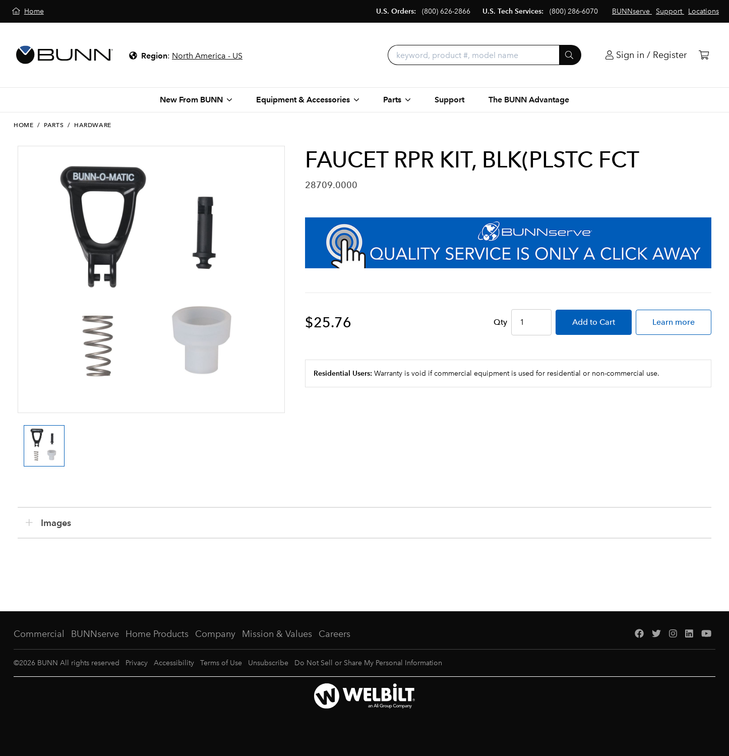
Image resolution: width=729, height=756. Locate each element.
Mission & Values (277, 633)
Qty (500, 322)
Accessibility (174, 663)
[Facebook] (639, 634)
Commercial (39, 633)
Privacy (137, 663)
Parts (54, 125)
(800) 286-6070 (574, 11)
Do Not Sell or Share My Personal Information (368, 663)
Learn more (673, 322)
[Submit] (570, 55)
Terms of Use (221, 663)
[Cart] (704, 55)
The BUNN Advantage (529, 99)
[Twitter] (656, 634)
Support (449, 99)
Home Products (157, 633)
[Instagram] (673, 634)
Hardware (92, 125)
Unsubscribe (268, 663)
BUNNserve (95, 633)
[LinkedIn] (689, 634)
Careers (334, 633)
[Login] (646, 55)
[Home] (28, 11)
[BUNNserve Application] (508, 242)
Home (23, 125)
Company (215, 633)
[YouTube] (706, 634)
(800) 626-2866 (446, 11)
